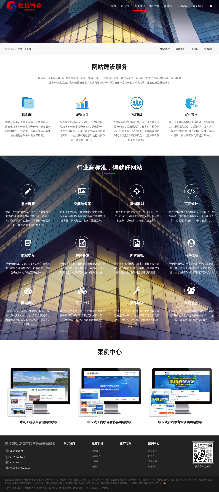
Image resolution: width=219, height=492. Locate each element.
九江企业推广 (103, 480)
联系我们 (198, 6)
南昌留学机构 (53, 483)
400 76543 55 (17, 451)
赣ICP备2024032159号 (150, 483)
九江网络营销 (117, 480)
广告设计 (152, 456)
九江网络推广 (48, 480)
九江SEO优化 (90, 480)
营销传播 (152, 461)
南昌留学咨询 (21, 483)
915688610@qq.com (20, 468)
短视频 (208, 49)
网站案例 (152, 451)
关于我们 (125, 6)
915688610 (15, 462)
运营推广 (180, 49)
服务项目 (140, 6)
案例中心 (169, 6)
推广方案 (154, 6)
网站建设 (165, 49)
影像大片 (152, 466)
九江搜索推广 (62, 480)
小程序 (195, 49)
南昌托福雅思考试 (37, 483)
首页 (113, 6)
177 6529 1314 (17, 457)
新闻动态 (183, 6)
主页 (20, 49)
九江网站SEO (76, 480)
